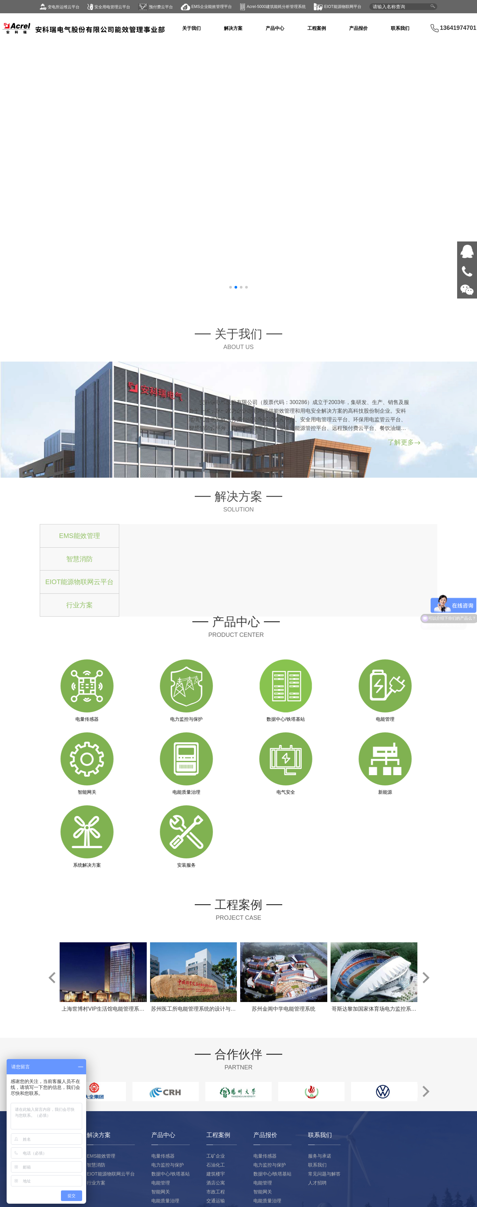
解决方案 (233, 28)
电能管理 (160, 1182)
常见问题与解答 (324, 1173)
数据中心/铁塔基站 (170, 1173)
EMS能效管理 (101, 1156)
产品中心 (275, 28)
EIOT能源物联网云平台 (111, 1173)
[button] (230, 287)
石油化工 (215, 1165)
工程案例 (316, 28)
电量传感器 (163, 1156)
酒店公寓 (215, 1182)
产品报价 (358, 28)
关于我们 (191, 28)
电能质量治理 (165, 1200)
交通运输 (215, 1200)
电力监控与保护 (167, 1165)
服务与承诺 (319, 1156)
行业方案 (96, 1182)
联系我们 (400, 28)
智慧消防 (96, 1165)
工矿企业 (215, 1156)
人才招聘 (317, 1182)
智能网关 (160, 1191)
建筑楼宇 (215, 1173)
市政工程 (215, 1191)
